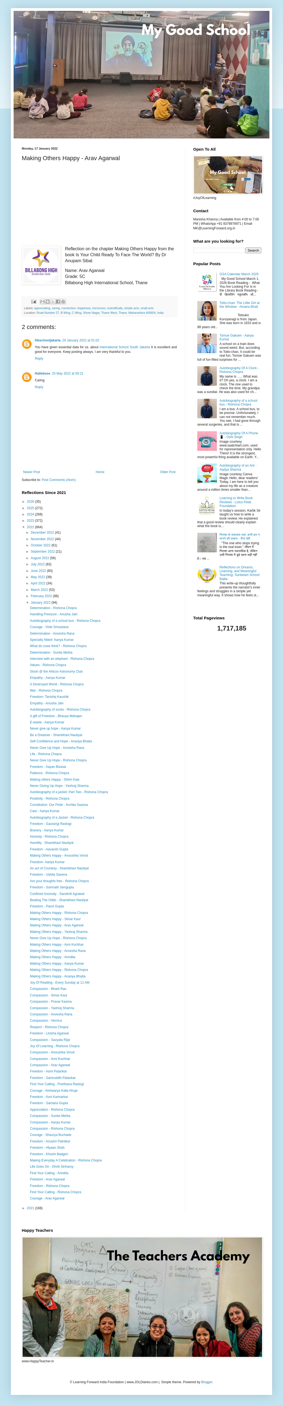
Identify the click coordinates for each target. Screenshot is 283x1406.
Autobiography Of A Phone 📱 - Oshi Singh (239, 435)
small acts (146, 308)
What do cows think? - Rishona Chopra (58, 646)
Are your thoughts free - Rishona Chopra (59, 881)
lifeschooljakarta (48, 340)
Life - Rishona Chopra (46, 754)
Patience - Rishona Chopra (49, 773)
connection (68, 308)
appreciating (42, 308)
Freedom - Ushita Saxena (48, 874)
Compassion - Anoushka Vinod (52, 1052)
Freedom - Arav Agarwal (47, 1179)
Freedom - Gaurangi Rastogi (50, 824)
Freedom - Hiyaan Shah (47, 1148)
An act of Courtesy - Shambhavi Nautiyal (59, 868)
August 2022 (40, 558)
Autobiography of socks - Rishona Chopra (60, 709)
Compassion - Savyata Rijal (50, 1040)
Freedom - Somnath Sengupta (52, 887)
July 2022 (38, 564)
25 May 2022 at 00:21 (68, 373)
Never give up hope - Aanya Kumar (55, 728)
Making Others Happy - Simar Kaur (55, 919)
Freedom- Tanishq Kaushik (49, 697)
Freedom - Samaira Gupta (49, 1103)
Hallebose (42, 373)
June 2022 (39, 571)
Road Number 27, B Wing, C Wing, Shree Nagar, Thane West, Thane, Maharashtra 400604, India (100, 312)
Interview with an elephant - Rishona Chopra (62, 659)
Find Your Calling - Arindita (49, 1173)
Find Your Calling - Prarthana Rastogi (57, 1084)
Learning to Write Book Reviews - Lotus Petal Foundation (236, 502)
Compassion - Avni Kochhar (50, 1059)
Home (100, 472)
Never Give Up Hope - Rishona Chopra (58, 760)
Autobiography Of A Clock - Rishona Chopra (239, 370)
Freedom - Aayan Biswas (48, 767)
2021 (31, 1208)
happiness (84, 308)
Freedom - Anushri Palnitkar (50, 1141)
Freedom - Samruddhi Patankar (53, 1078)
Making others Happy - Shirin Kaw (54, 779)
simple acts (131, 308)
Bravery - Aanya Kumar (47, 830)
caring (56, 308)
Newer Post (31, 472)
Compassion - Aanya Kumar (50, 1122)
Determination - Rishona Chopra (53, 608)
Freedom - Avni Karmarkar (49, 1097)
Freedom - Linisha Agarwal (49, 1033)
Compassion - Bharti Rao (48, 989)
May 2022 (38, 577)
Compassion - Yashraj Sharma (52, 1008)
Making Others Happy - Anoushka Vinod (59, 855)
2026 (31, 501)
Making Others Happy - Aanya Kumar (57, 963)
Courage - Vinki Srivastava (49, 627)
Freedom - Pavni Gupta (47, 906)
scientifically (115, 308)
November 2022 (43, 539)
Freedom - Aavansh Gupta (49, 849)
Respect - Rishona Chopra (49, 1027)
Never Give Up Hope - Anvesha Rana (57, 748)
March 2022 (40, 590)
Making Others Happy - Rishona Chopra (59, 913)
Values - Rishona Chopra (48, 665)
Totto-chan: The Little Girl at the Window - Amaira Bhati (240, 305)
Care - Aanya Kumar (45, 811)
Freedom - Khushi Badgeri (49, 1154)
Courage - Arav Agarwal (47, 1198)
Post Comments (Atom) (59, 480)
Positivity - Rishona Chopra (49, 798)
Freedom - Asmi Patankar (48, 1071)
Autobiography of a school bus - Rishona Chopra (65, 621)
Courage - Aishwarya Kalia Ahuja (54, 1090)
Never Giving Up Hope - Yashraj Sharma (59, 786)
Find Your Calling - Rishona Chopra (55, 1192)
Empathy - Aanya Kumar (47, 678)
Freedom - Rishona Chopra (49, 1186)
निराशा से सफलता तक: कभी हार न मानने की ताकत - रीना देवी (240, 536)
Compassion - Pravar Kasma (51, 1001)
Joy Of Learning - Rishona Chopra (54, 1046)
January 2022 (41, 602)
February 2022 (42, 596)
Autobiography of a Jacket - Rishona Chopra (62, 817)
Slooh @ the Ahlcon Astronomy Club (56, 671)
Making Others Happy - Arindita (52, 957)
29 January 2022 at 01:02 (80, 340)
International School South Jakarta (125, 347)
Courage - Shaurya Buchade (50, 1135)
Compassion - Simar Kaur (48, 995)
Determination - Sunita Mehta (51, 652)
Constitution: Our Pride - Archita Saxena (59, 805)
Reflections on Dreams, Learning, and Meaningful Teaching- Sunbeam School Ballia (240, 573)
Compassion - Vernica (46, 1020)
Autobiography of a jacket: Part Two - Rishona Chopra (69, 792)
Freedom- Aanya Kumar (47, 862)
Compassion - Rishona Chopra (52, 1128)
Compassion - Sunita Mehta (50, 1116)
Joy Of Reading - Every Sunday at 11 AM (60, 982)
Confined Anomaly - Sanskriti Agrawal (57, 894)
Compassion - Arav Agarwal (50, 1065)
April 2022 (38, 583)
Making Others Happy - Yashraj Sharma (59, 932)
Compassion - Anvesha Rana (51, 1014)
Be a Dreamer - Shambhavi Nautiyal (56, 735)
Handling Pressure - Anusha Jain (54, 614)
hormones (99, 308)
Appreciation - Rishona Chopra (52, 1110)
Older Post (168, 472)
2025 (31, 508)
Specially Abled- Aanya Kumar (52, 640)
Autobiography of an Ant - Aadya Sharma (238, 467)
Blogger (206, 1382)
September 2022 (43, 551)
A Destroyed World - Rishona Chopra (57, 684)
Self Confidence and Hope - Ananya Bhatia (61, 741)
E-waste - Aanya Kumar (47, 722)
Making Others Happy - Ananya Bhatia (57, 976)
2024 (31, 514)
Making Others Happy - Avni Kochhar (57, 944)
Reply (39, 358)
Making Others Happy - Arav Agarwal (57, 925)
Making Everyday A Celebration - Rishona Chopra (66, 1160)
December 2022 (43, 532)
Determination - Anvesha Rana (52, 633)
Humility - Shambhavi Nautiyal (51, 843)
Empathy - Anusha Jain (46, 703)
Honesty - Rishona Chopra (49, 836)
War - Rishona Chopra (46, 690)
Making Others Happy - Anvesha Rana (58, 951)
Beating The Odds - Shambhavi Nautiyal (59, 900)
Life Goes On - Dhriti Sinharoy (51, 1166)
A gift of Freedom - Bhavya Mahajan (56, 716)
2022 (31, 527)
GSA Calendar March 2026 (239, 274)
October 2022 (41, 545)
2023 (31, 520)
